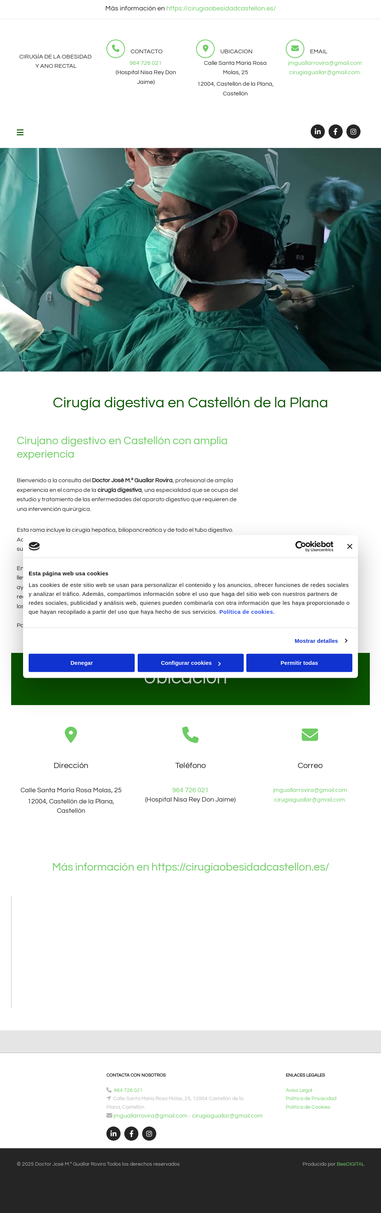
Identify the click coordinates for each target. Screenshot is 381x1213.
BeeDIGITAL (350, 1164)
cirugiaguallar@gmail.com (228, 1116)
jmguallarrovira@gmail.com (325, 63)
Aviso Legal (299, 1090)
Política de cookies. (247, 612)
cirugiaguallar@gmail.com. (325, 72)
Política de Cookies (308, 1107)
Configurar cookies (191, 663)
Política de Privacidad (311, 1098)
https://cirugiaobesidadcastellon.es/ (220, 8)
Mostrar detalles (316, 641)
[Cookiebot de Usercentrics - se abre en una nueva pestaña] (300, 546)
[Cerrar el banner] (349, 546)
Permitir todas (299, 663)
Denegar (81, 663)
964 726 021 (145, 63)
